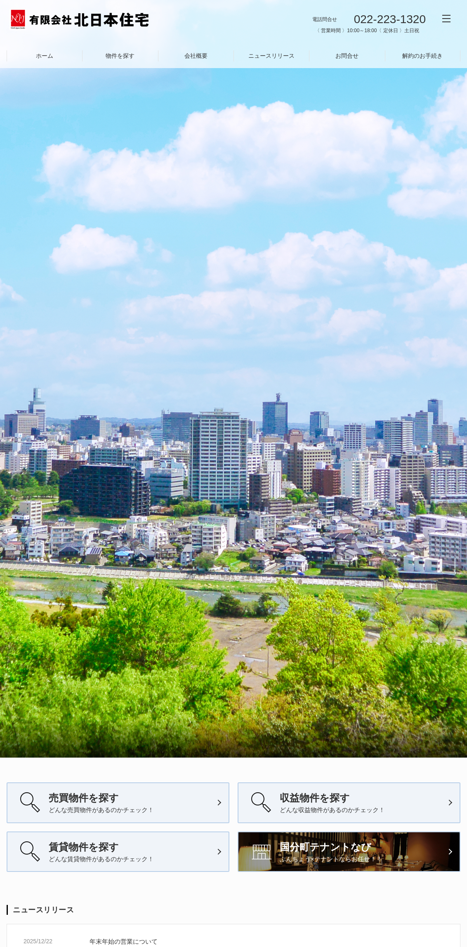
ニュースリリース (271, 55)
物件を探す (120, 55)
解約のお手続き (422, 55)
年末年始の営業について (124, 941)
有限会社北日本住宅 (79, 20)
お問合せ (347, 55)
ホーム (44, 55)
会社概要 (196, 55)
